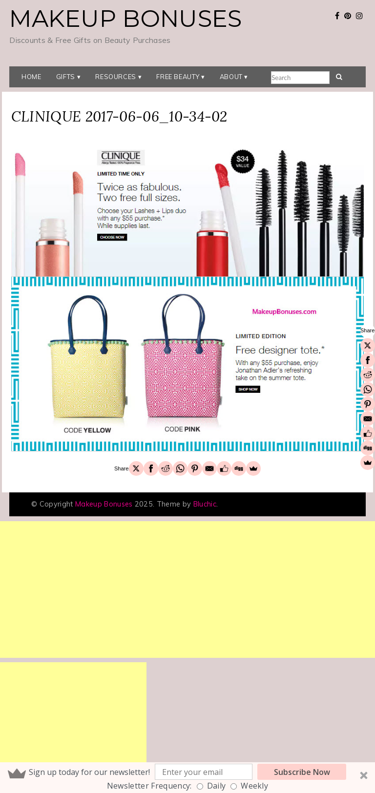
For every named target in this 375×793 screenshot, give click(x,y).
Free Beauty (177, 77)
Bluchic (204, 504)
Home (31, 77)
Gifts (65, 77)
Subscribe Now (302, 772)
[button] (187, 777)
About (231, 77)
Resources (115, 77)
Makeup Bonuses (125, 18)
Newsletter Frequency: (149, 785)
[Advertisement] (187, 589)
